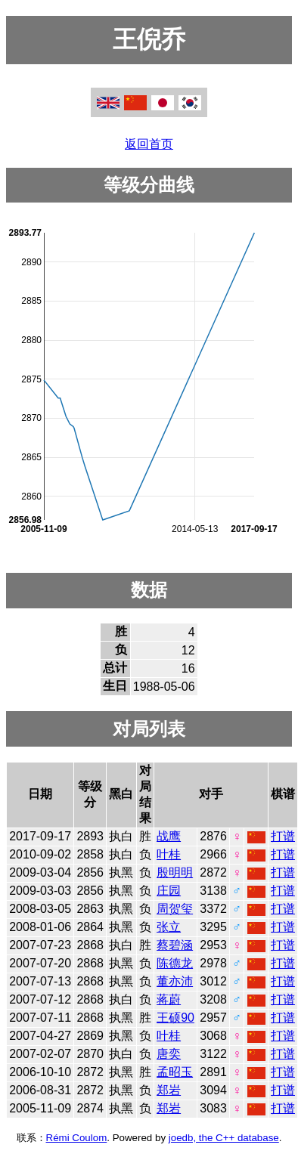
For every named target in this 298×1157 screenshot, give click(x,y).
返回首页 (149, 144)
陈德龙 (175, 963)
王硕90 (175, 1017)
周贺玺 (175, 908)
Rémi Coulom (76, 1137)
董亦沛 (175, 981)
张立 (169, 926)
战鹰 (169, 836)
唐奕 (169, 1053)
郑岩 (169, 1090)
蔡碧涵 (175, 945)
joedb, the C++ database (224, 1137)
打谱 (283, 836)
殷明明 (175, 872)
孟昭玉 (175, 1072)
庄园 (169, 890)
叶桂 (169, 854)
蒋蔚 (169, 999)
